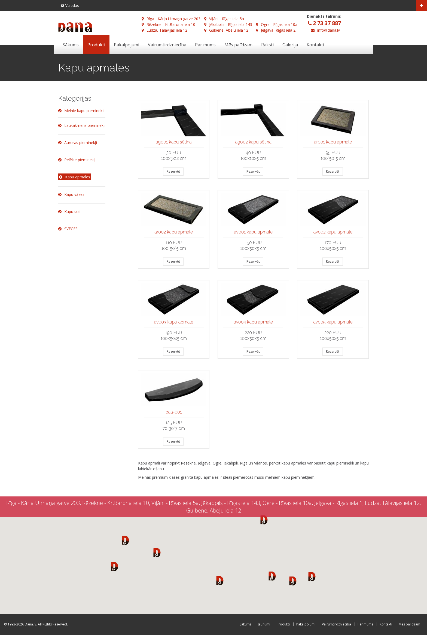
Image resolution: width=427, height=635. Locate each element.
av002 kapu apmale (333, 232)
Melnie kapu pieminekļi (81, 110)
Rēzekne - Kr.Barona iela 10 (168, 24)
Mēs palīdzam (238, 45)
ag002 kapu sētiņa (253, 142)
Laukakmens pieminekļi (81, 125)
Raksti (267, 45)
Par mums (205, 45)
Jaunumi (264, 624)
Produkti (96, 45)
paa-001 (174, 412)
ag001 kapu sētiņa (174, 142)
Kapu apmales (74, 176)
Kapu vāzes (71, 194)
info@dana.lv (328, 30)
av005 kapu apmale (333, 322)
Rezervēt (173, 171)
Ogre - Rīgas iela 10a (276, 24)
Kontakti (315, 45)
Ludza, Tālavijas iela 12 (164, 30)
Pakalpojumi (126, 45)
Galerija (290, 45)
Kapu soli (69, 211)
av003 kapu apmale (173, 322)
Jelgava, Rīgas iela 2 (275, 30)
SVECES (68, 228)
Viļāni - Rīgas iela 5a (224, 18)
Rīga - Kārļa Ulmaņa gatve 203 (171, 18)
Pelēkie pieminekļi (77, 159)
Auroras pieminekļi (77, 142)
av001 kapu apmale (253, 232)
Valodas (70, 5)
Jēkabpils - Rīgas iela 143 (228, 24)
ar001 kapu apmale (333, 142)
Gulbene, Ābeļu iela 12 (226, 30)
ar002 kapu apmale (173, 232)
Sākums (71, 45)
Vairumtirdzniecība (167, 45)
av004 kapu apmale (253, 322)
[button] (125, 540)
